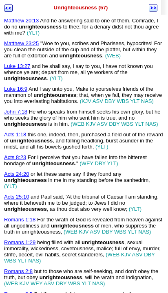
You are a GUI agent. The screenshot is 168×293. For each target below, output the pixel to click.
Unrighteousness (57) (81, 7)
